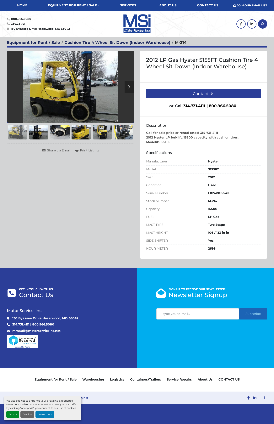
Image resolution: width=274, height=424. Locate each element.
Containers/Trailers (145, 379)
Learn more (45, 414)
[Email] (197, 313)
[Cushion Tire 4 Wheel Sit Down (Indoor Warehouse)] (117, 42)
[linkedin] (251, 24)
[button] (73, 5)
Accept (12, 414)
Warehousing (93, 379)
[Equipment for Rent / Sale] (33, 42)
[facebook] (241, 24)
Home (22, 5)
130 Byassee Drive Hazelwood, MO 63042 (40, 29)
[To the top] (264, 398)
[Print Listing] (87, 150)
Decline (27, 414)
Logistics (117, 379)
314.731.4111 (19, 23)
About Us (167, 5)
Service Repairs (179, 379)
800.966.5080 (21, 19)
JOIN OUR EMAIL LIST (252, 5)
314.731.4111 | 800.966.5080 (209, 106)
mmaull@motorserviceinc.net (36, 331)
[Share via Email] (56, 150)
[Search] (262, 24)
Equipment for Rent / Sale (72, 5)
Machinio (81, 397)
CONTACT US (207, 5)
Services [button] (128, 5)
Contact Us (203, 93)
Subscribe (253, 314)
